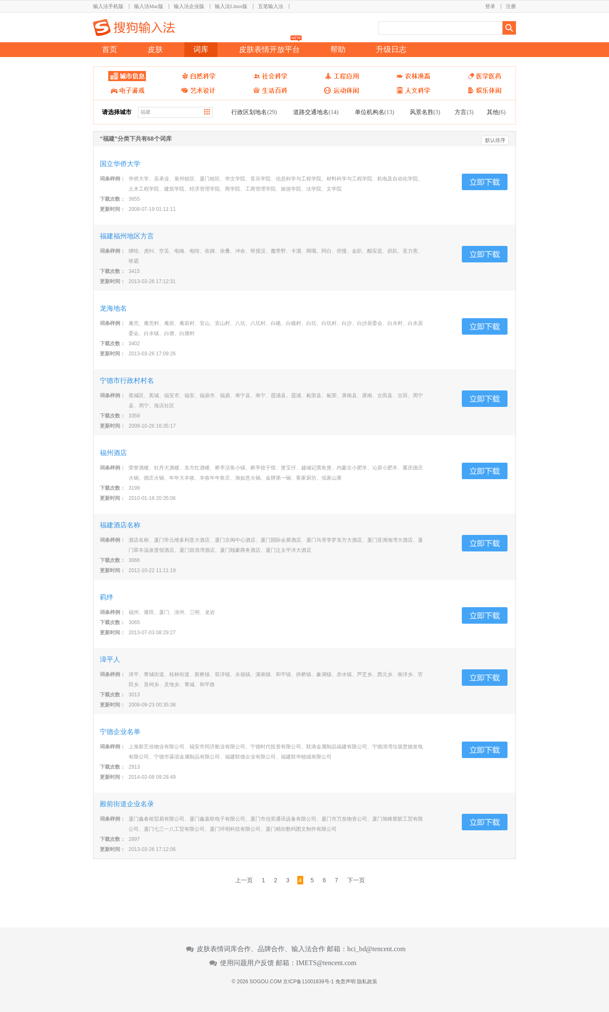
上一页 (244, 880)
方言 (464, 112)
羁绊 (106, 597)
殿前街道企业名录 (127, 803)
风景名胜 (425, 112)
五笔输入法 (270, 6)
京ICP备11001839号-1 (308, 982)
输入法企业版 (189, 6)
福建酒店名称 (120, 525)
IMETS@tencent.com (326, 963)
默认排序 (495, 140)
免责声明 (345, 982)
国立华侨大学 (120, 163)
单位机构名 (374, 112)
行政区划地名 (254, 112)
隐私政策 (367, 982)
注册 (511, 6)
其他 (496, 112)
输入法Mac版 (148, 6)
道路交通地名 (315, 112)
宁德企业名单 (120, 731)
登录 (490, 6)
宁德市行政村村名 (127, 380)
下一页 (356, 880)
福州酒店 (113, 452)
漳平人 (110, 659)
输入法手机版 (108, 6)
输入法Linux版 (231, 6)
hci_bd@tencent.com (376, 949)
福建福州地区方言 (127, 236)
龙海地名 (113, 308)
